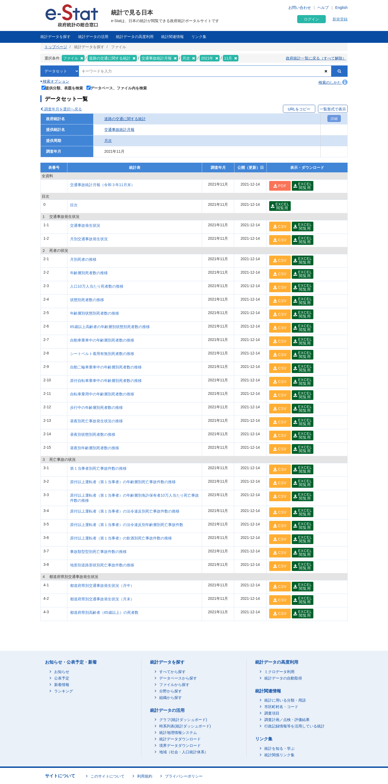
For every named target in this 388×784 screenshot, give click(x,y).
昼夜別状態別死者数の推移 (92, 434)
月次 (108, 140)
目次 (74, 205)
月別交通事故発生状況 (89, 239)
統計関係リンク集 (279, 755)
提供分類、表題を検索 (62, 87)
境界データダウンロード (180, 745)
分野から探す (170, 691)
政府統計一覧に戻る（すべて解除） (316, 58)
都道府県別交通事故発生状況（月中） (102, 585)
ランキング (63, 691)
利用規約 (144, 776)
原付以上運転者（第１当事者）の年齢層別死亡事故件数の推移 (123, 482)
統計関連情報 (172, 36)
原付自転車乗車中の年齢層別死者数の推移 (106, 380)
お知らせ (61, 672)
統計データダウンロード (180, 739)
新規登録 (340, 19)
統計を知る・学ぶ (279, 748)
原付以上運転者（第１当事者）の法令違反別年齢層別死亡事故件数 (126, 524)
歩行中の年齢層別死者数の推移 (96, 407)
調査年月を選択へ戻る (61, 109)
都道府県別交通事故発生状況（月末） (102, 599)
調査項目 (271, 713)
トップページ (55, 47)
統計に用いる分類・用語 (285, 700)
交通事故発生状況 (85, 225)
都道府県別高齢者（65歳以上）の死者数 (104, 612)
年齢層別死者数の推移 (89, 273)
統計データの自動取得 (283, 678)
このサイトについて (107, 776)
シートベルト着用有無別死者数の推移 (102, 353)
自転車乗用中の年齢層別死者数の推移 (102, 394)
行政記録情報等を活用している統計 (294, 726)
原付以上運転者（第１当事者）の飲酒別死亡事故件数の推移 (121, 538)
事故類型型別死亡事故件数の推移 (98, 551)
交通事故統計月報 (119, 129)
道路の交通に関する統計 (125, 119)
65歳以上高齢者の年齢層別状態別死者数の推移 (110, 327)
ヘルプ (323, 7)
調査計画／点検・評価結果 (287, 720)
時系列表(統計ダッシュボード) (185, 726)
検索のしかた (333, 82)
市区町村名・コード (281, 707)
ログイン (311, 19)
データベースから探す (178, 678)
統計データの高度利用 (135, 36)
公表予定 (61, 678)
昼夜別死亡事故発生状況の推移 (96, 421)
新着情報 (61, 685)
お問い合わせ (299, 7)
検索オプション (54, 81)
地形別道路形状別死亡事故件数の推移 (102, 565)
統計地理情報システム (178, 732)
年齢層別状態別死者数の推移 (94, 313)
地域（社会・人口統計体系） (183, 752)
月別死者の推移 (83, 259)
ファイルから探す (174, 685)
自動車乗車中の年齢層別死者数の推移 (102, 340)
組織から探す (170, 697)
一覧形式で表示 (333, 109)
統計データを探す (55, 36)
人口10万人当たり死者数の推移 (96, 286)
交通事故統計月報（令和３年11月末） (102, 185)
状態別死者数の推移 (87, 300)
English (341, 7)
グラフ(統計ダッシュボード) (183, 720)
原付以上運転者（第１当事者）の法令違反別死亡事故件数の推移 (124, 511)
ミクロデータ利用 (279, 672)
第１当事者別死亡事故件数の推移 (98, 468)
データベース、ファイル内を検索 (117, 87)
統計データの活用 (93, 36)
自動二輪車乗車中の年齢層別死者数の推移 (106, 367)
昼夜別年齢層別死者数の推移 (94, 448)
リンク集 (198, 36)
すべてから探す (172, 672)
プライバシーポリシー (184, 776)
